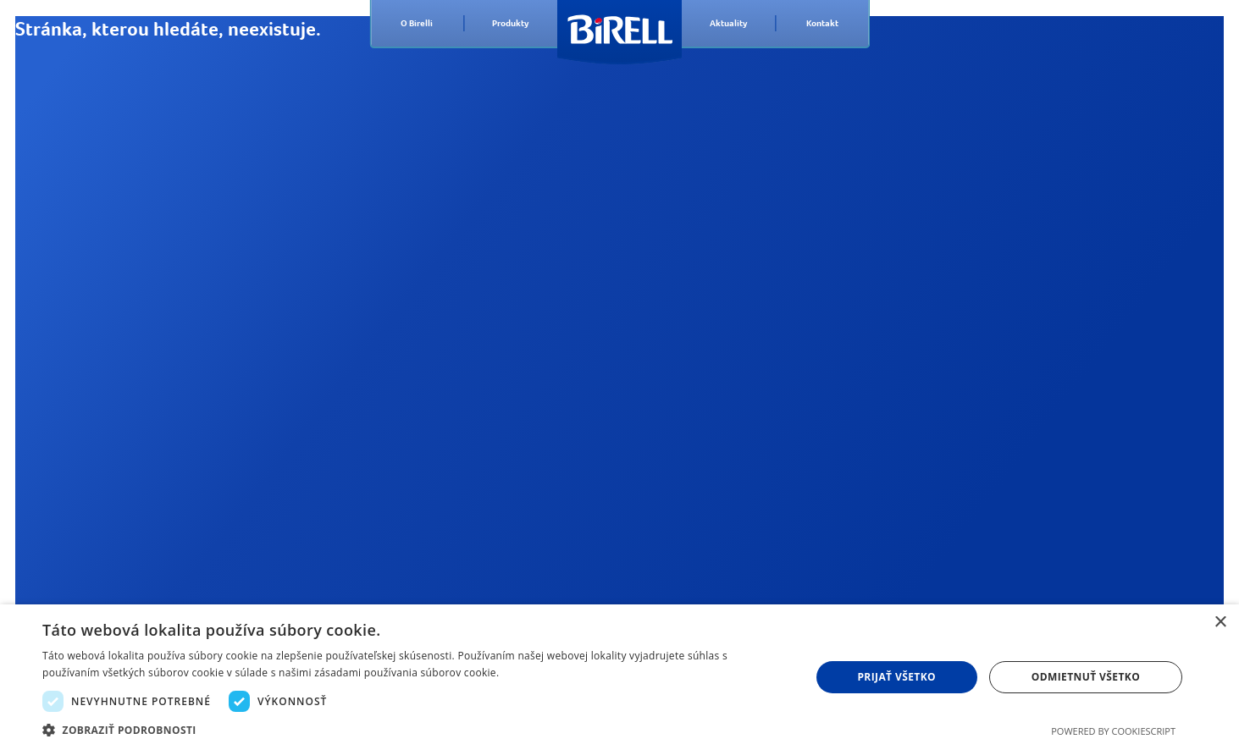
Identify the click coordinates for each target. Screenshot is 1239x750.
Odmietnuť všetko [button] (1086, 677)
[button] (414, 729)
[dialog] (619, 677)
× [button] (1220, 622)
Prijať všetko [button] (896, 677)
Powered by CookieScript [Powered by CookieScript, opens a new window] (1113, 731)
